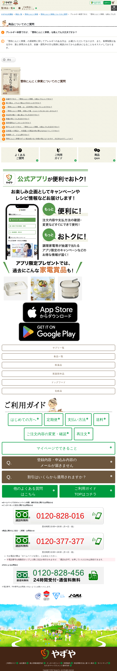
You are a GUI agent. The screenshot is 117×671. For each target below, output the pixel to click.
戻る (9, 60)
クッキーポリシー (53, 663)
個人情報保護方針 (36, 663)
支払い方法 (77, 420)
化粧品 (58, 391)
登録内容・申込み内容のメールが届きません (57, 462)
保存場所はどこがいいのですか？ (18, 123)
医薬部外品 (58, 374)
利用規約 (67, 663)
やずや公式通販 (7, 14)
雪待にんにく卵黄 (31, 14)
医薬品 (58, 365)
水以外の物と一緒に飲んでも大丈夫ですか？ (22, 115)
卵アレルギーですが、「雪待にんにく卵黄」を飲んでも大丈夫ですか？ (33, 127)
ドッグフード (58, 382)
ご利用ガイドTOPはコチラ (86, 491)
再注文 (82, 434)
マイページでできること (57, 448)
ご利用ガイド (11, 663)
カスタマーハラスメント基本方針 (56, 665)
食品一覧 (58, 356)
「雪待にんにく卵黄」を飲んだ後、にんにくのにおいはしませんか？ (32, 111)
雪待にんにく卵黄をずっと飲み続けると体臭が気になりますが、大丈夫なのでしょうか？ (39, 139)
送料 (99, 420)
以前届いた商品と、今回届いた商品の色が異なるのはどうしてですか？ (33, 131)
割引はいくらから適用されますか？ (57, 477)
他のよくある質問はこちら (28, 491)
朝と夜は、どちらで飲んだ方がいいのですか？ (23, 103)
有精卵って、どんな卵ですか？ (17, 135)
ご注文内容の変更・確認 (46, 434)
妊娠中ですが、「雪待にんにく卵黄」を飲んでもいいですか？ (29, 99)
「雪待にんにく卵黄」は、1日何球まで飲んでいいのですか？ (29, 107)
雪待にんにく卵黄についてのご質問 (54, 14)
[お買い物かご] (113, 2)
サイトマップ (103, 663)
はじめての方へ (23, 420)
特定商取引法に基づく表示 (84, 663)
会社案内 (22, 663)
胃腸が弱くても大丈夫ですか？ (17, 119)
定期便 (52, 420)
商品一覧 (18, 14)
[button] (114, 8)
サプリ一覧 (58, 348)
